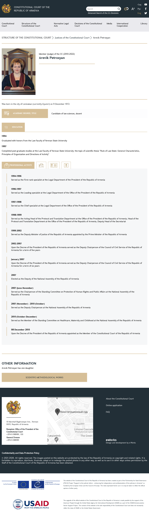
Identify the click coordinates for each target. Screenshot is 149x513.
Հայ (139, 4)
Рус (139, 8)
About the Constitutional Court (120, 398)
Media (109, 23)
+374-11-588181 (12, 434)
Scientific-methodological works (44, 377)
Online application (114, 405)
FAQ (108, 411)
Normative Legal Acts (61, 24)
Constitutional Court (8, 24)
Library (144, 23)
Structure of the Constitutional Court (31, 24)
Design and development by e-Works (121, 442)
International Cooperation (122, 24)
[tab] (18, 165)
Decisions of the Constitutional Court (88, 24)
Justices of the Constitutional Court (72, 37)
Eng (139, 13)
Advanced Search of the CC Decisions (101, 13)
